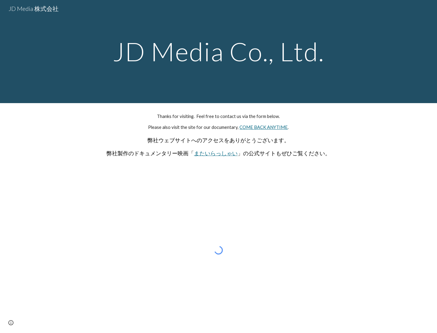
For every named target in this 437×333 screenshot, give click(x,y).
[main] (218, 51)
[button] (11, 322)
